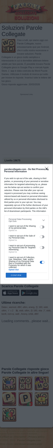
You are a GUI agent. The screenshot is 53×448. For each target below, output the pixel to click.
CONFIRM (16, 275)
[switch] (42, 227)
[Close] (47, 169)
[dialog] (26, 224)
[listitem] (26, 220)
